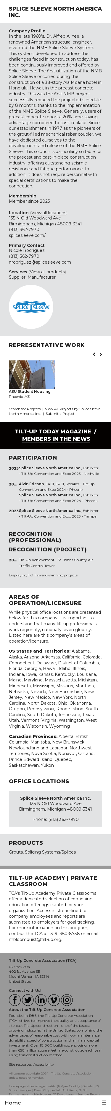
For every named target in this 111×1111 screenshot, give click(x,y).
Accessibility (43, 1064)
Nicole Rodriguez (27, 250)
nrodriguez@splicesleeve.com (40, 262)
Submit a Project (60, 413)
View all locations (48, 212)
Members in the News (56, 439)
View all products (47, 272)
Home (13, 1103)
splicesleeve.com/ (27, 235)
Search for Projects (25, 409)
